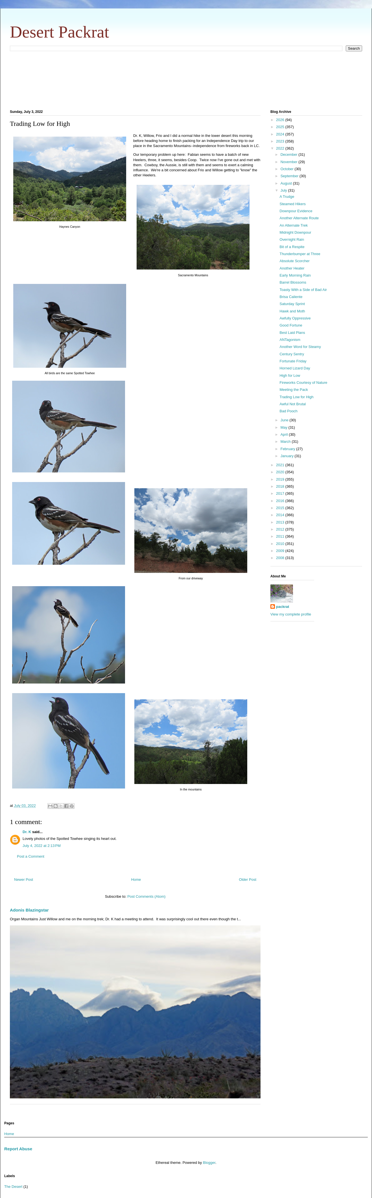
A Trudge (286, 196)
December (290, 154)
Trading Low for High (296, 397)
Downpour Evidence (295, 211)
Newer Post (23, 879)
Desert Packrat (59, 32)
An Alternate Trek (293, 225)
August (287, 183)
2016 (280, 501)
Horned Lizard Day (294, 368)
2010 (280, 544)
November (290, 162)
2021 (280, 465)
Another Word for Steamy (300, 347)
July (284, 190)
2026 (280, 120)
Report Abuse (18, 1148)
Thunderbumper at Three (299, 254)
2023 (280, 141)
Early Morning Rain (295, 275)
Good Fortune (290, 325)
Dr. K (27, 832)
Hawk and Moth (292, 311)
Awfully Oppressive (294, 318)
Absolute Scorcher (294, 261)
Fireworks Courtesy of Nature (303, 382)
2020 (280, 472)
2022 (280, 148)
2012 (280, 529)
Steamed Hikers (292, 204)
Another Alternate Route (299, 218)
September (290, 176)
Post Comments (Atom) (146, 896)
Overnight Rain (291, 239)
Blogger (209, 1162)
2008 (280, 558)
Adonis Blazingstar (29, 910)
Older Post (247, 879)
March (286, 441)
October (288, 169)
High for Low (289, 375)
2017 (280, 493)
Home (136, 879)
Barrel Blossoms (292, 282)
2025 (280, 127)
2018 (280, 486)
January (288, 456)
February (288, 449)
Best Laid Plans (292, 332)
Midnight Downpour (295, 232)
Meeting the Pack (293, 389)
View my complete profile (290, 614)
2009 (280, 551)
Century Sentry (291, 354)
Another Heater (291, 268)
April (285, 434)
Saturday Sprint (292, 304)
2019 (280, 479)
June (285, 420)
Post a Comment (30, 856)
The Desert (13, 1186)
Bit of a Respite (291, 247)
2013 (280, 522)
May (284, 427)
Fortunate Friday (292, 361)
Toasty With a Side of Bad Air (303, 290)
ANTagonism (289, 340)
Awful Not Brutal (292, 404)
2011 (280, 536)
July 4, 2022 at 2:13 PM (42, 846)
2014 (280, 515)
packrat (282, 607)
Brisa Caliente (290, 297)
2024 (280, 134)
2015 (280, 508)
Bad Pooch (288, 411)
